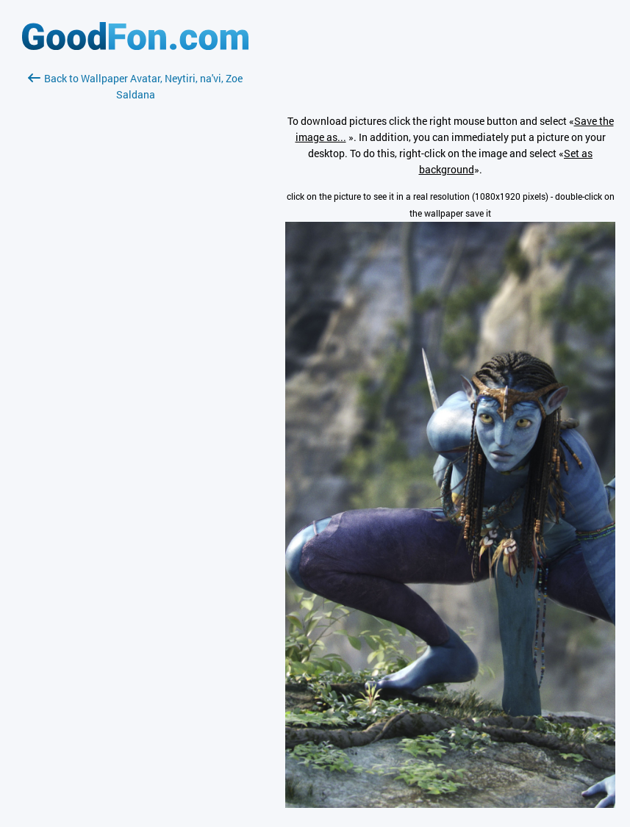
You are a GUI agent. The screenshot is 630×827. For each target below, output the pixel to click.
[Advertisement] (135, 277)
